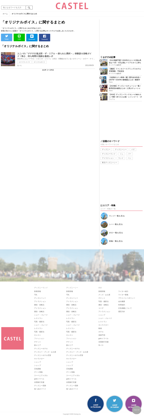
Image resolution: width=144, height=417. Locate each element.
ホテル (101, 332)
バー (129, 154)
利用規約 (121, 305)
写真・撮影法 (39, 322)
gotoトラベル (39, 379)
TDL (35, 295)
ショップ (37, 362)
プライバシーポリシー (126, 298)
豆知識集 (37, 369)
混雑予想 (101, 335)
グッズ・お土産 (104, 295)
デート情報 (38, 372)
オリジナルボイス (39, 62)
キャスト (37, 335)
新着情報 (37, 291)
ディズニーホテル (41, 349)
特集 (116, 241)
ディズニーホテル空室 (42, 355)
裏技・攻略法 (39, 305)
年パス (101, 345)
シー (116, 224)
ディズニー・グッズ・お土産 (45, 352)
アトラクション (108, 158)
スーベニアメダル (41, 375)
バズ (133, 149)
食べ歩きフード (40, 389)
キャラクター (39, 359)
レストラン (38, 318)
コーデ (101, 308)
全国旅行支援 (39, 382)
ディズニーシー (121, 149)
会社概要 (121, 301)
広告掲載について (125, 308)
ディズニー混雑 (40, 386)
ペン (129, 158)
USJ (116, 233)
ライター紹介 (123, 291)
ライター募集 (123, 295)
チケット (37, 342)
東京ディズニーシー (109, 162)
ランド (120, 158)
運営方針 (121, 312)
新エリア (37, 345)
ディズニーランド (108, 154)
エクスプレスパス (24, 62)
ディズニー (106, 149)
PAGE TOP (136, 410)
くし (121, 154)
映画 (100, 328)
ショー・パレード (41, 315)
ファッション (39, 338)
